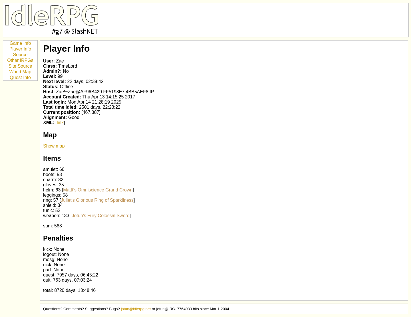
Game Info (20, 43)
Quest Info (20, 77)
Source (20, 54)
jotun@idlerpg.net (136, 309)
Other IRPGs (20, 60)
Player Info (20, 49)
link (60, 122)
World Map (20, 71)
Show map (54, 146)
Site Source (20, 66)
